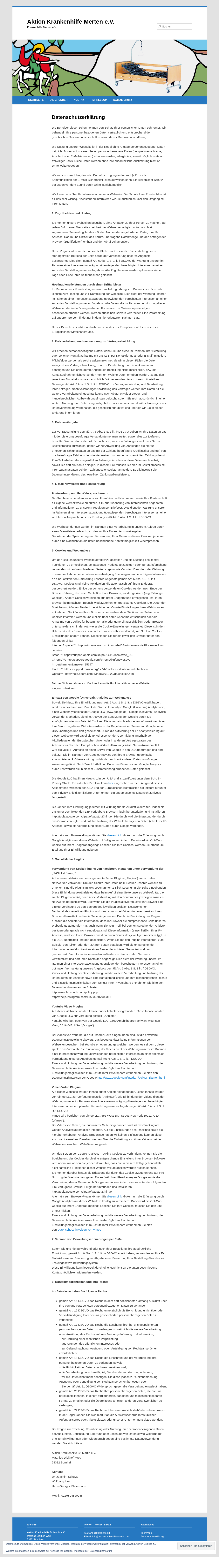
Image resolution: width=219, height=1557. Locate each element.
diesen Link (114, 835)
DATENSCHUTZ (122, 99)
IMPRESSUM (99, 99)
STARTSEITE (36, 99)
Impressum (146, 1533)
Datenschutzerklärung (152, 1536)
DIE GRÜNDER (58, 99)
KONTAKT (80, 99)
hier (110, 783)
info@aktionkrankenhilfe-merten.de (110, 1536)
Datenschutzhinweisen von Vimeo (79, 1229)
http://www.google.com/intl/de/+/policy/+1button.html (131, 1077)
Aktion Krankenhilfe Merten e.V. (70, 21)
